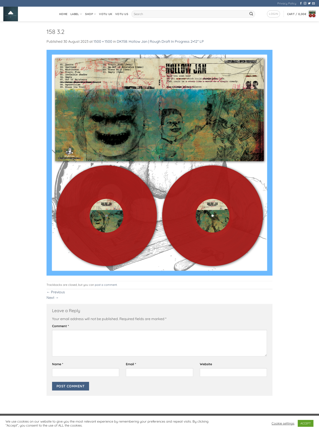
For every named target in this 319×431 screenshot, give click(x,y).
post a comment (106, 284)
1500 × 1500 (102, 41)
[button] (273, 13)
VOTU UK (105, 14)
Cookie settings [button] (283, 423)
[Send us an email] (313, 3)
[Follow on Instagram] (305, 3)
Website (206, 364)
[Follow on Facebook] (301, 3)
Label (76, 14)
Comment (60, 326)
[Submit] (251, 14)
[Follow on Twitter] (309, 3)
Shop (90, 14)
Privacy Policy (286, 3)
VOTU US (121, 14)
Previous (56, 292)
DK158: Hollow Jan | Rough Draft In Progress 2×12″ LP (160, 41)
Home (63, 14)
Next (53, 297)
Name (57, 364)
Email (131, 364)
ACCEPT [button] (305, 423)
